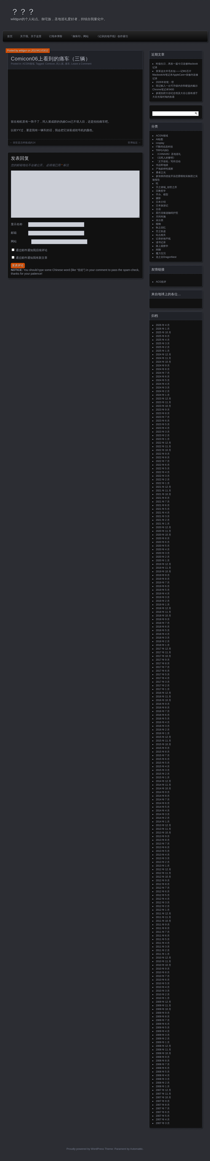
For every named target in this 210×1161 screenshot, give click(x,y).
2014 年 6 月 (163, 803)
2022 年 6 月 (163, 464)
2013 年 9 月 (163, 836)
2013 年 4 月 (163, 854)
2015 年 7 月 (163, 755)
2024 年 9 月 (163, 365)
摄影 (158, 198)
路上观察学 (162, 246)
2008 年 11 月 (163, 1049)
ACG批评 (161, 281)
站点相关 (161, 235)
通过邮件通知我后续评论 (31, 250)
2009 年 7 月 (163, 1020)
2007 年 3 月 (163, 1123)
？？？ (23, 11)
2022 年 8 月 (163, 457)
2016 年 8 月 (163, 707)
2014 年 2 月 (163, 818)
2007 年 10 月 (163, 1097)
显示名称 (16, 224)
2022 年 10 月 (163, 450)
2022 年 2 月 (163, 479)
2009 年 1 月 (163, 1042)
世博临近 (133, 142)
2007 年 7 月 (163, 1108)
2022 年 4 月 (163, 472)
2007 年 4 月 (163, 1119)
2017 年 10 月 (163, 656)
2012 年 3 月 (163, 902)
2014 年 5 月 (163, 806)
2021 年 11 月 (163, 490)
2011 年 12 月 (163, 913)
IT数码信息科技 (164, 146)
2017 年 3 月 (163, 681)
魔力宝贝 (161, 253)
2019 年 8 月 (163, 578)
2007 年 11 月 (163, 1093)
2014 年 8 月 (163, 795)
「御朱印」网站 (79, 36)
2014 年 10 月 (163, 788)
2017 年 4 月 (163, 678)
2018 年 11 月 (163, 612)
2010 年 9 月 (163, 968)
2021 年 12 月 (163, 486)
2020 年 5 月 (163, 545)
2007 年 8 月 (163, 1104)
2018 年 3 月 (163, 637)
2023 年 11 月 (163, 402)
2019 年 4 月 (163, 593)
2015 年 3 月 (163, 770)
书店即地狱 (162, 165)
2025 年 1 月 (163, 350)
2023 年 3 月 (163, 431)
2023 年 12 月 (163, 398)
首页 (10, 36)
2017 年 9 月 (163, 659)
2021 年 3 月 (163, 516)
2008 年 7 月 (163, 1064)
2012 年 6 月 (163, 891)
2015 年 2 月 (163, 773)
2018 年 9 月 (163, 619)
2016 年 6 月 (163, 715)
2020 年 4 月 (163, 549)
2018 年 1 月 (163, 645)
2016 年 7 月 (163, 711)
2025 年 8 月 (163, 336)
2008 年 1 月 (163, 1086)
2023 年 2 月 (163, 435)
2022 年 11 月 (163, 446)
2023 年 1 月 (163, 439)
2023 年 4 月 (163, 428)
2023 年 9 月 (163, 409)
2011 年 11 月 (163, 917)
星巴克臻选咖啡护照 (167, 212)
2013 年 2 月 (163, 862)
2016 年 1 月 (163, 733)
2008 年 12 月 (163, 1046)
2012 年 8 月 (163, 884)
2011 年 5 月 (163, 939)
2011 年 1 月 (163, 954)
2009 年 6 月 (163, 1023)
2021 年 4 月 (163, 512)
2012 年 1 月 (163, 909)
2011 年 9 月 (163, 924)
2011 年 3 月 (163, 946)
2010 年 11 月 (163, 961)
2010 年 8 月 (163, 972)
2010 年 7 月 (163, 976)
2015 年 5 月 (163, 762)
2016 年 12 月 (163, 692)
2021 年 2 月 (163, 520)
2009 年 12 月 (163, 1001)
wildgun (23, 50)
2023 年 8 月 (163, 413)
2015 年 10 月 (163, 744)
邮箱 (14, 232)
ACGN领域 (28, 63)
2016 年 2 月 (163, 729)
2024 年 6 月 (163, 376)
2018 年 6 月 (163, 626)
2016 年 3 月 (163, 726)
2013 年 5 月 (163, 851)
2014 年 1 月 (163, 821)
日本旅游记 (162, 205)
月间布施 (161, 216)
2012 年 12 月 (163, 869)
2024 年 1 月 (163, 395)
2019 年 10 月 (163, 571)
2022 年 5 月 (163, 468)
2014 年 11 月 (163, 784)
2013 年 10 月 (163, 832)
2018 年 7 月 (163, 623)
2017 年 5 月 (163, 674)
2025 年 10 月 (163, 332)
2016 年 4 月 (163, 722)
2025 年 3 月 (163, 343)
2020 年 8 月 (163, 538)
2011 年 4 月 (163, 943)
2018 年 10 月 (163, 615)
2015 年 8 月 (163, 751)
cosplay (160, 143)
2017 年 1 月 (163, 689)
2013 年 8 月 (163, 840)
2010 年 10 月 (163, 965)
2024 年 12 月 (163, 354)
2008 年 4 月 (163, 1075)
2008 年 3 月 (163, 1079)
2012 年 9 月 (163, 880)
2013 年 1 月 (163, 865)
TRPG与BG (162, 150)
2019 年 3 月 (163, 597)
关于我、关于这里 (30, 36)
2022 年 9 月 (163, 453)
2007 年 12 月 (163, 1090)
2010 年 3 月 (163, 990)
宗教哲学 (161, 190)
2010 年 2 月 (163, 994)
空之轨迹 (161, 231)
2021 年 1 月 (163, 523)
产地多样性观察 (164, 168)
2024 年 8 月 (163, 369)
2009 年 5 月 (163, 1027)
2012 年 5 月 (163, 895)
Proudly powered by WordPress (85, 1148)
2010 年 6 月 (163, 979)
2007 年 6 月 (163, 1112)
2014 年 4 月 (163, 810)
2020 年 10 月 (163, 534)
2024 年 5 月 (163, 380)
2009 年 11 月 (163, 1005)
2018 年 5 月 (163, 630)
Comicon (50, 63)
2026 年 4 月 (163, 325)
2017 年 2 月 (163, 685)
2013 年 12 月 (163, 825)
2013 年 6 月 (163, 847)
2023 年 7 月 (163, 417)
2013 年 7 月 (163, 843)
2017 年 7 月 (163, 667)
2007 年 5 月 (163, 1115)
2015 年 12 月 (163, 737)
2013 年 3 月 (163, 858)
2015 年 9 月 (163, 748)
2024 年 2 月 (163, 391)
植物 (158, 224)
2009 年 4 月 (163, 1031)
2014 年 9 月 (163, 792)
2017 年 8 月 (163, 663)
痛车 (67, 63)
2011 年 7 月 (163, 932)
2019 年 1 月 (163, 604)
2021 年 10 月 (163, 494)
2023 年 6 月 (163, 420)
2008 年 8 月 (163, 1060)
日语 (158, 209)
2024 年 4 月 (163, 384)
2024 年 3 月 (163, 387)
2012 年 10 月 (163, 876)
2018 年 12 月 (163, 608)
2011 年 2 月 (163, 950)
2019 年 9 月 (163, 575)
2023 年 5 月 (163, 424)
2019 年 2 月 (163, 601)
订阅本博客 (55, 36)
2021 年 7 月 (163, 501)
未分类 (159, 220)
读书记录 (161, 242)
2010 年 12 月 (163, 957)
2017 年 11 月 (163, 652)
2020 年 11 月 (163, 531)
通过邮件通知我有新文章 (31, 257)
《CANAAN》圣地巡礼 (168, 154)
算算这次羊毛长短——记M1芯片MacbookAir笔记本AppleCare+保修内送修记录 (175, 75)
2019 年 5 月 (163, 589)
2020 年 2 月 (163, 556)
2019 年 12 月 (163, 564)
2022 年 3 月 (163, 475)
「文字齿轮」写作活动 (168, 161)
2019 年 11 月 (163, 567)
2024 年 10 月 (163, 361)
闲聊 (158, 249)
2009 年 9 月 (163, 1012)
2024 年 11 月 (163, 358)
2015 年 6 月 (163, 759)
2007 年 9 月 (163, 1101)
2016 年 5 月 (163, 718)
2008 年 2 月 (163, 1082)
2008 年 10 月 (163, 1053)
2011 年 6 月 (163, 935)
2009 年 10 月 (163, 1009)
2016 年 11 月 (163, 696)
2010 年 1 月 (163, 998)
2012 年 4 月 (163, 898)
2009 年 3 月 (163, 1034)
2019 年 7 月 (163, 582)
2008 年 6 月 (163, 1068)
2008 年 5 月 (163, 1071)
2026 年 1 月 (163, 328)
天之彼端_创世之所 (166, 187)
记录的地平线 (163, 238)
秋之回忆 (161, 227)
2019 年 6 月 (163, 586)
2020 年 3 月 (163, 553)
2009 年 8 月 (163, 1016)
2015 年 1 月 (163, 777)
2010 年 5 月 (163, 983)
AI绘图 (159, 139)
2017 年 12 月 (163, 648)
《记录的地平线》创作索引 (112, 36)
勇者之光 (161, 172)
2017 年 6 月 (163, 670)
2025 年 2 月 (163, 347)
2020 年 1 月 (163, 560)
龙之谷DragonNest (166, 257)
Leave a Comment (81, 63)
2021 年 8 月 (163, 498)
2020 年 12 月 (163, 527)
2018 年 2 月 (163, 641)
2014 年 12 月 (163, 781)
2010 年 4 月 (163, 987)
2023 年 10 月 (163, 406)
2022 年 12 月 (163, 442)
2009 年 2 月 (163, 1038)
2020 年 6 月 (163, 542)
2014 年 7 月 (163, 799)
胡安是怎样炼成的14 (24, 142)
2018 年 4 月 (163, 634)
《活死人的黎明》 (166, 157)
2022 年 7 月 (163, 461)
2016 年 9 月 (163, 703)
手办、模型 (162, 194)
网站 (14, 241)
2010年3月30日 (39, 50)
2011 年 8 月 (163, 928)
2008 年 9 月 (163, 1057)
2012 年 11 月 (163, 873)
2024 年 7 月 (163, 372)
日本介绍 (161, 201)
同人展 (60, 63)
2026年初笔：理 (165, 82)
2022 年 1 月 (163, 483)
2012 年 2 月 (163, 906)
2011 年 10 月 (163, 920)
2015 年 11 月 (163, 740)
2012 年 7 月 (163, 887)
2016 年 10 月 (163, 700)
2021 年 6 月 (163, 505)
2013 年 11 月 (163, 829)
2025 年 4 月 (163, 339)
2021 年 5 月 (163, 509)
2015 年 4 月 (163, 766)
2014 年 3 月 (163, 814)
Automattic (136, 1148)
